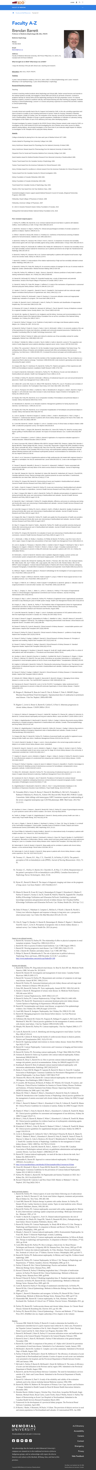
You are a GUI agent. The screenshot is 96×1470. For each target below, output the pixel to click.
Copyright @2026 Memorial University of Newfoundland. (26, 1467)
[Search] (79, 2)
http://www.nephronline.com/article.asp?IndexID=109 (35, 958)
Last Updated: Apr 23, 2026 (77, 1465)
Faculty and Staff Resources (23, 13)
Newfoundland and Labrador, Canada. (74, 1467)
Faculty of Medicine (19, 7)
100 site (22, 2)
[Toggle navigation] (82, 2)
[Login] (72, 2)
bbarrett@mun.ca (17, 50)
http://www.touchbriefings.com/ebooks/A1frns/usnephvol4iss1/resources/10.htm (45, 1165)
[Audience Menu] (76, 2)
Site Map (67, 1465)
